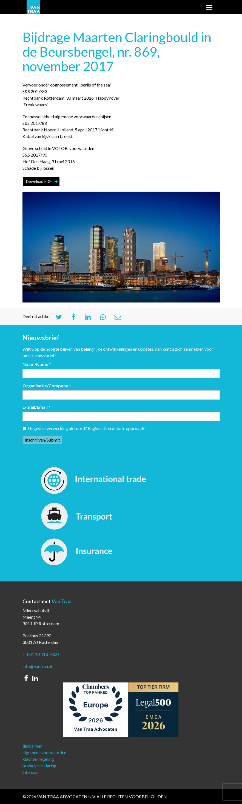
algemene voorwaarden (44, 752)
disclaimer (32, 745)
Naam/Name (36, 364)
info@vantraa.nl (37, 666)
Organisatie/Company (46, 385)
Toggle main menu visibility (209, 7)
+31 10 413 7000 (42, 654)
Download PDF (38, 181)
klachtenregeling (38, 759)
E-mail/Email (36, 407)
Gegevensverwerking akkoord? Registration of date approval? (83, 428)
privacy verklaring (39, 765)
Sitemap (30, 772)
